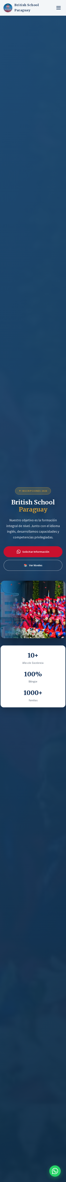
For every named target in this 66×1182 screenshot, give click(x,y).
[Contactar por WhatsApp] (55, 1169)
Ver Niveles (33, 565)
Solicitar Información (33, 552)
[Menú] (58, 7)
